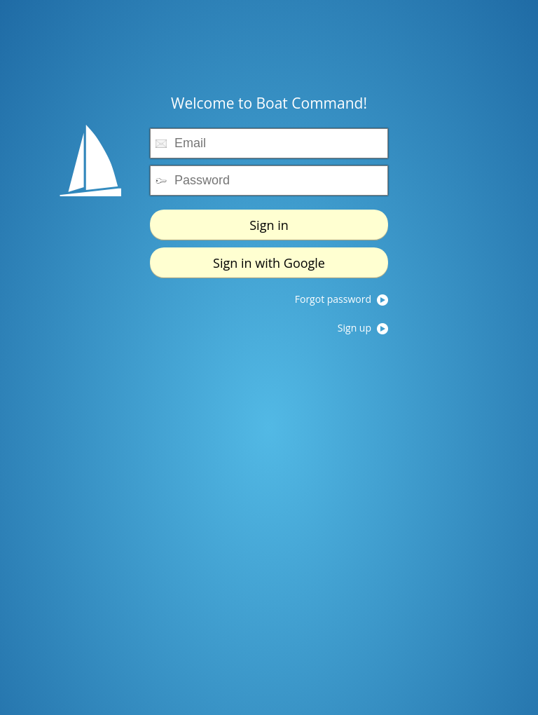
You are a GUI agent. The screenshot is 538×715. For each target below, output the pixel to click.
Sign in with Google (269, 252)
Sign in (269, 214)
